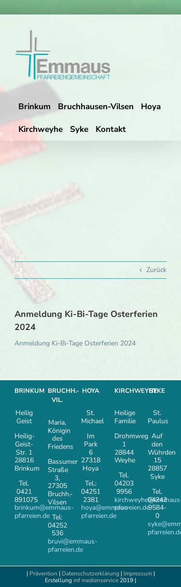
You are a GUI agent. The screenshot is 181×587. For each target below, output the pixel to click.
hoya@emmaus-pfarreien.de (105, 511)
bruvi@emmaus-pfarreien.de (72, 545)
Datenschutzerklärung (90, 573)
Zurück (156, 269)
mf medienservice (95, 580)
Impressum (138, 573)
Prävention (43, 573)
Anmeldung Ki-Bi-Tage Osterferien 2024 (75, 343)
